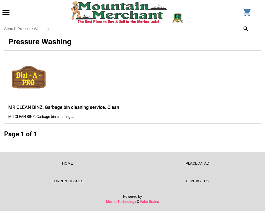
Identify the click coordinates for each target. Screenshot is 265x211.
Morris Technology (121, 202)
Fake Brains (149, 202)
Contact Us (197, 181)
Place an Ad (197, 163)
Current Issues (67, 181)
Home (67, 163)
